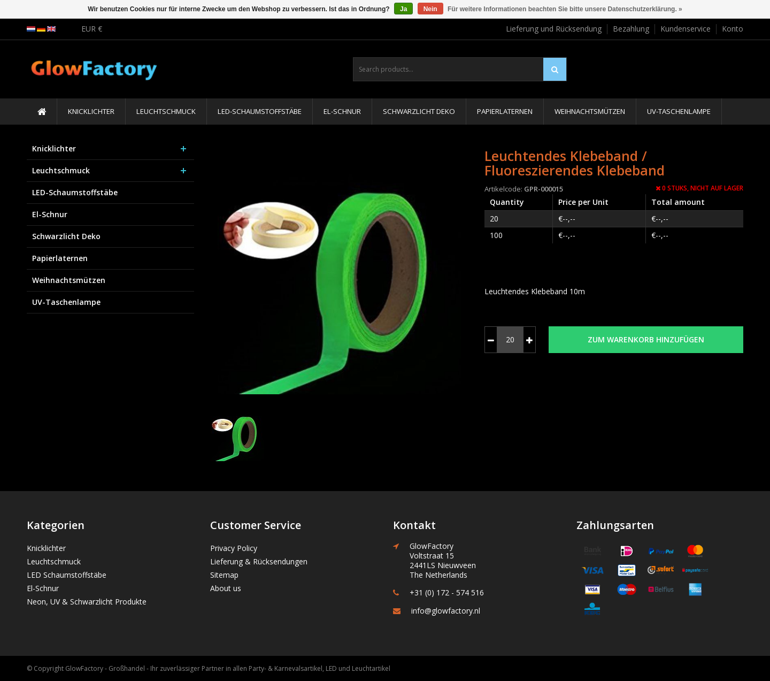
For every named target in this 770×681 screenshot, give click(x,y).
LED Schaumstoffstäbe (66, 575)
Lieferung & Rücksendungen (258, 561)
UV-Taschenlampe (679, 111)
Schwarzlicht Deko (419, 111)
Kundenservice (685, 29)
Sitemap (224, 575)
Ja (403, 9)
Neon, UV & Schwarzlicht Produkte (87, 601)
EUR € (91, 29)
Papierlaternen (505, 111)
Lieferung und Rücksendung (554, 29)
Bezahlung (631, 29)
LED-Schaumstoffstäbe (260, 111)
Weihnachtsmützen (590, 111)
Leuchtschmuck (166, 111)
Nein (430, 9)
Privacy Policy (233, 548)
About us (225, 588)
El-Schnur (342, 111)
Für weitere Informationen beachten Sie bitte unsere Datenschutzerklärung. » (565, 9)
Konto (732, 29)
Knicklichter (91, 111)
